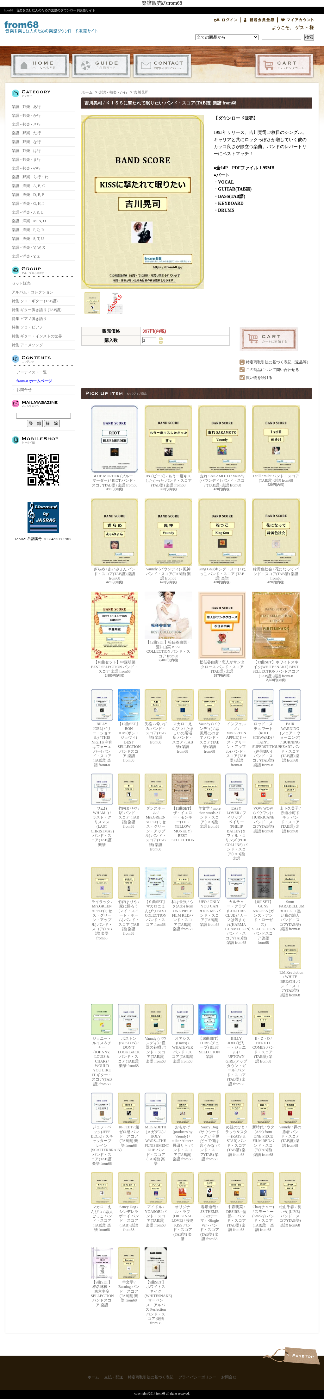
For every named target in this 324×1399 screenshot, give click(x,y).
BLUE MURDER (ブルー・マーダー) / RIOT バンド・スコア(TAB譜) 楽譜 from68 (114, 446)
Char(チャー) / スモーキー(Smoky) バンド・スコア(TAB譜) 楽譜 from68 (263, 1202)
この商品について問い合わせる (272, 369)
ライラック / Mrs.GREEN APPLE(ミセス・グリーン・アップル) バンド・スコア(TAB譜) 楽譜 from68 (102, 903)
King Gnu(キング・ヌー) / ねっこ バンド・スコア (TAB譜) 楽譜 (222, 539)
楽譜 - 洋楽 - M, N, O (29, 221)
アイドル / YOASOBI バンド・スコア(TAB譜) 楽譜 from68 (156, 1199)
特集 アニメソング (27, 345)
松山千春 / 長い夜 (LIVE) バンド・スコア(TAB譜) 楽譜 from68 (290, 1199)
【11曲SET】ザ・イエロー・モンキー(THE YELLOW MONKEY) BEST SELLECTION (182, 808)
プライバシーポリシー (197, 1377)
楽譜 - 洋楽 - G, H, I (28, 203)
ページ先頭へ (302, 1355)
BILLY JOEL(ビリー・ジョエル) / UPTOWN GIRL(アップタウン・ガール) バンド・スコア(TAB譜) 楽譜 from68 (236, 1045)
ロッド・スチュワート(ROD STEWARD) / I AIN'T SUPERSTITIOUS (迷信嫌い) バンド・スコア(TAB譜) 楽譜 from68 (263, 728)
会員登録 (259, 19)
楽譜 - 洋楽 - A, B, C (28, 186)
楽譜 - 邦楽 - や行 (26, 168)
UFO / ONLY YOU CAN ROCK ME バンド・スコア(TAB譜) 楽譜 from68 (209, 896)
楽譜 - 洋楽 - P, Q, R (28, 230)
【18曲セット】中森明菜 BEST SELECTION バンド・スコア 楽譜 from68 (114, 633)
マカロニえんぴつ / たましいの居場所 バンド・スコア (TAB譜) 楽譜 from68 (182, 721)
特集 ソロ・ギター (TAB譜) (35, 301)
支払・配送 (101, 65)
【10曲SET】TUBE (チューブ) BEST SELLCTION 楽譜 (209, 1031)
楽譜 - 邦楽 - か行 (26, 115)
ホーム (40, 65)
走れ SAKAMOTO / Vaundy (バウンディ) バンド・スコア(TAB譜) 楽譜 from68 (222, 446)
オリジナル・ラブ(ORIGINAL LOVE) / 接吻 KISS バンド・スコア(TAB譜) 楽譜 (182, 1206)
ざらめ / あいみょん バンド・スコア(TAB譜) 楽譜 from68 (114, 539)
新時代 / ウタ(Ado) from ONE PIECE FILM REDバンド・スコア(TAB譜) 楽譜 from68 (263, 1125)
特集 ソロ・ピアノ (27, 327)
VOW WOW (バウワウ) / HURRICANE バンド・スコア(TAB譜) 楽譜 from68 (263, 803)
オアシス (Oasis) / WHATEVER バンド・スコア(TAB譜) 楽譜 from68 (182, 1033)
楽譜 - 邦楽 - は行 (26, 150)
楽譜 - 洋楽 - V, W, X (28, 247)
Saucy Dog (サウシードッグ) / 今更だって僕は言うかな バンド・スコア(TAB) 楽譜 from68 (209, 1127)
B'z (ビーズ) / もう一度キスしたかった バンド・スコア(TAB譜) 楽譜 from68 (168, 446)
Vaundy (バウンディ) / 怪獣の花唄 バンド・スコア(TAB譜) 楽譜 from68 (156, 1033)
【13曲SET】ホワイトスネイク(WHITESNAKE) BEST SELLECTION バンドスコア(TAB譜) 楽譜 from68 (276, 635)
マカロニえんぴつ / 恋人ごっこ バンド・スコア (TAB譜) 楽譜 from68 (102, 1202)
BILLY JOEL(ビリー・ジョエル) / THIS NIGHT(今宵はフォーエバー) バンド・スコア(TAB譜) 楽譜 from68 (102, 728)
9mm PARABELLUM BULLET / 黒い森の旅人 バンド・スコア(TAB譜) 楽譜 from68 (290, 899)
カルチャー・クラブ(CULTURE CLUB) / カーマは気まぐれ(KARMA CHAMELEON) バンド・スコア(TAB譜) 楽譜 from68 (236, 906)
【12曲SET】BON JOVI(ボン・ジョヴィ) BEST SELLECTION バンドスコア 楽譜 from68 (129, 726)
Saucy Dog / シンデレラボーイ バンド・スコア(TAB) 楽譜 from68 (129, 1202)
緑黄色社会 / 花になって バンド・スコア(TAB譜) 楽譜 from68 (276, 539)
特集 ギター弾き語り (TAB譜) (36, 310)
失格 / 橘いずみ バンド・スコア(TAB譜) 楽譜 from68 (156, 716)
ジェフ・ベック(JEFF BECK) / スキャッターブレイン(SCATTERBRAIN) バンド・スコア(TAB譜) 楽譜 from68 (102, 1129)
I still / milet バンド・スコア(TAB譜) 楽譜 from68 (276, 444)
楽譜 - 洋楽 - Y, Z (26, 256)
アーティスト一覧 (31, 372)
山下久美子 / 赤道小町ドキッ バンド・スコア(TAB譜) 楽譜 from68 (290, 803)
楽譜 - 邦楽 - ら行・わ (30, 177)
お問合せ (162, 65)
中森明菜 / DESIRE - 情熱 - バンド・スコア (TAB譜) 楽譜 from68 (236, 1202)
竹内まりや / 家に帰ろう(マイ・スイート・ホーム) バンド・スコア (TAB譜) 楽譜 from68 (129, 901)
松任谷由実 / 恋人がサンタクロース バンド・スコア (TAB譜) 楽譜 (222, 633)
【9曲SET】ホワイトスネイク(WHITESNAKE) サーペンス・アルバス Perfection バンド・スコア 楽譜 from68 (156, 1286)
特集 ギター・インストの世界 (37, 336)
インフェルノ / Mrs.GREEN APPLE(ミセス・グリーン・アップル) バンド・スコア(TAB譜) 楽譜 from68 (236, 728)
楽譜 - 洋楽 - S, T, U (28, 238)
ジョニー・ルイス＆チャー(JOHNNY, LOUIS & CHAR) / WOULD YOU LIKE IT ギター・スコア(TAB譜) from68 (102, 1045)
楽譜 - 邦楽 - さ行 (26, 124)
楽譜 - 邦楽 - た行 (26, 133)
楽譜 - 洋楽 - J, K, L (28, 212)
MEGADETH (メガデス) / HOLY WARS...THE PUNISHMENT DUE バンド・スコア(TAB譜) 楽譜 (156, 1129)
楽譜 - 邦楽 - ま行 (26, 159)
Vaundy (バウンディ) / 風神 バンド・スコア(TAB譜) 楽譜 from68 (168, 539)
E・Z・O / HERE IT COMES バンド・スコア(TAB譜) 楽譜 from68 (263, 1033)
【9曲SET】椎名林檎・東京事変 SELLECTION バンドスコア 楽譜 (102, 1277)
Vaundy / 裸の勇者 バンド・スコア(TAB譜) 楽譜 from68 (290, 1120)
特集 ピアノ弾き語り (29, 319)
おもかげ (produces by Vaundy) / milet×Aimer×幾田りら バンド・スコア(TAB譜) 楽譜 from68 (182, 1127)
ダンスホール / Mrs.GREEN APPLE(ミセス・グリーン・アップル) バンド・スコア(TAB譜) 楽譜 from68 (156, 812)
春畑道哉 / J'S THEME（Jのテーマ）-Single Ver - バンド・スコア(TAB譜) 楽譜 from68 (209, 1206)
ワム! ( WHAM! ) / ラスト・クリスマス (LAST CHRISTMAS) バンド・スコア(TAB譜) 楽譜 (102, 810)
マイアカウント (297, 19)
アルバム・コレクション (32, 292)
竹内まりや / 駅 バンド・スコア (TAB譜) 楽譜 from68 (129, 801)
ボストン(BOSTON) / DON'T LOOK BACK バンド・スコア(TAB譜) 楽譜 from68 (129, 1036)
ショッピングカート (284, 65)
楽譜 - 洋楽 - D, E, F (28, 194)
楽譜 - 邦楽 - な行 (26, 142)
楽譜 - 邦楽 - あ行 (26, 106)
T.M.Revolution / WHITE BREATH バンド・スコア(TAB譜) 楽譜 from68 (290, 967)
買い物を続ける (259, 377)
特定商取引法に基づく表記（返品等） (278, 362)
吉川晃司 (141, 92)
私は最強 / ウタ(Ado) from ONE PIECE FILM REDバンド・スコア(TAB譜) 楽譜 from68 (182, 899)
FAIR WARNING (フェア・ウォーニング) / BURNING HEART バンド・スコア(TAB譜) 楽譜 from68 (290, 726)
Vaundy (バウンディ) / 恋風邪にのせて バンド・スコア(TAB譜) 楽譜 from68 (209, 721)
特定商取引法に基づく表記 (150, 1377)
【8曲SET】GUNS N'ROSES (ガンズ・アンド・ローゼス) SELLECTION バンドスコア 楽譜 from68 (263, 906)
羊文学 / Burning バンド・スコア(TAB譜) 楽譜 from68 (129, 1274)
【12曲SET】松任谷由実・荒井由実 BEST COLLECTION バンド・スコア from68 (168, 625)
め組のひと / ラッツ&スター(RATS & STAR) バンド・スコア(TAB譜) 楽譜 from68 (236, 1125)
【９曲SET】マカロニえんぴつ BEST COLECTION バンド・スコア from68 (156, 896)
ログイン (225, 19)
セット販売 (21, 283)
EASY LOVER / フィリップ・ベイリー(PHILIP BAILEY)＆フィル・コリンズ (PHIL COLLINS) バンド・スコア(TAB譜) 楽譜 (236, 817)
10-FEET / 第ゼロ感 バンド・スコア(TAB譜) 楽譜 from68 (129, 1120)
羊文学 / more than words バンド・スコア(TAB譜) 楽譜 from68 (209, 801)
